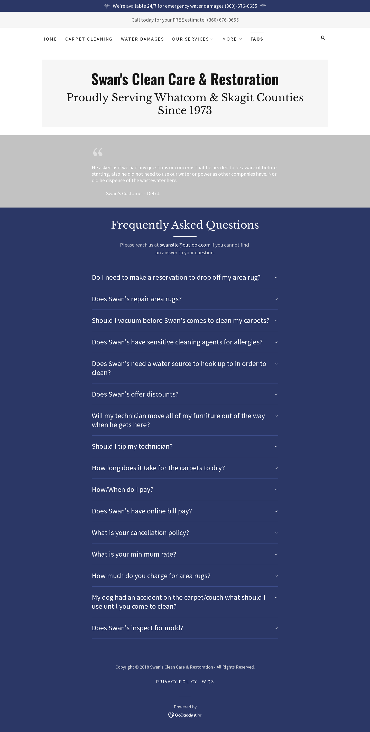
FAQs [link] (257, 39)
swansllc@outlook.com (185, 244)
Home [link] (49, 39)
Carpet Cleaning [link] (89, 39)
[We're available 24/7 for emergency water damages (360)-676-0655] (185, 6)
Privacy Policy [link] (176, 681)
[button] (193, 39)
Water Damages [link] (142, 39)
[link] (185, 83)
